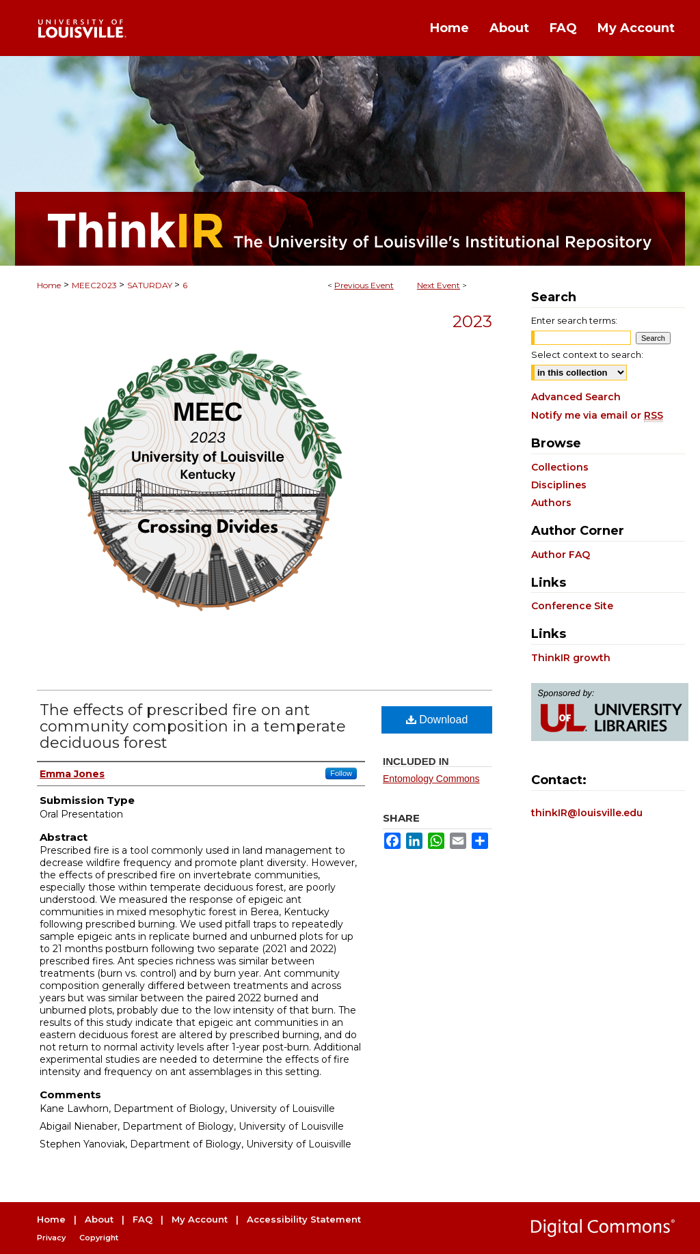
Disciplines (559, 485)
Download (437, 719)
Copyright (98, 1237)
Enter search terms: (574, 320)
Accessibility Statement (304, 1219)
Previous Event (364, 285)
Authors (551, 503)
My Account (200, 1219)
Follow (341, 773)
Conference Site (572, 606)
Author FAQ (560, 554)
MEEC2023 (95, 285)
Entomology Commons (431, 778)
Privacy (51, 1237)
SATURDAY (150, 285)
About (99, 1219)
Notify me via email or (597, 415)
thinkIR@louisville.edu (587, 813)
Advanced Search (576, 397)
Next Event (438, 285)
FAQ (142, 1219)
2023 (472, 321)
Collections (560, 467)
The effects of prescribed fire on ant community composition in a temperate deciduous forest (193, 726)
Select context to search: (587, 354)
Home (49, 285)
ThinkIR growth (570, 658)
